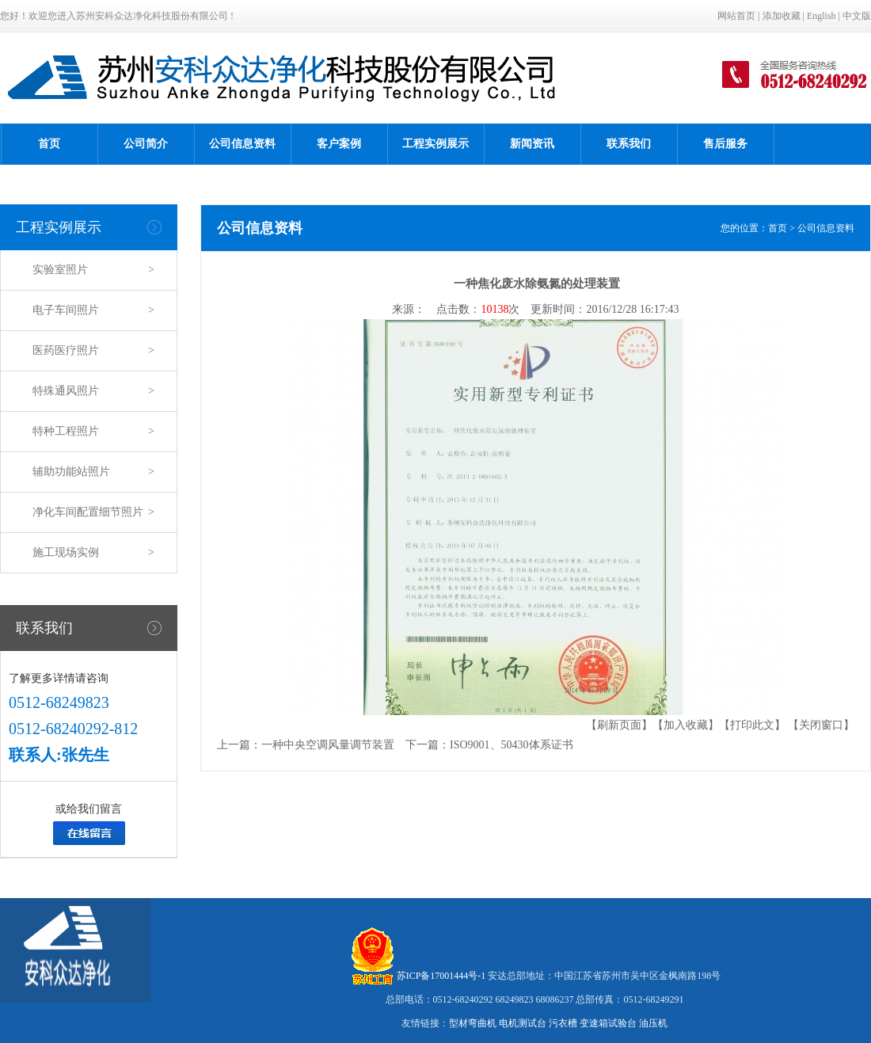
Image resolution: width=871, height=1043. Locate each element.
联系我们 (629, 144)
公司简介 (146, 144)
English (821, 15)
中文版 (856, 15)
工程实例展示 (435, 144)
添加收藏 (782, 15)
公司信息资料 (242, 144)
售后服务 (725, 144)
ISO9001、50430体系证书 (511, 745)
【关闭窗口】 (821, 725)
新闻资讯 (532, 144)
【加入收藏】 (685, 725)
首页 (49, 144)
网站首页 (736, 15)
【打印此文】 (752, 725)
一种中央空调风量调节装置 (327, 745)
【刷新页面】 (619, 725)
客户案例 (339, 144)
